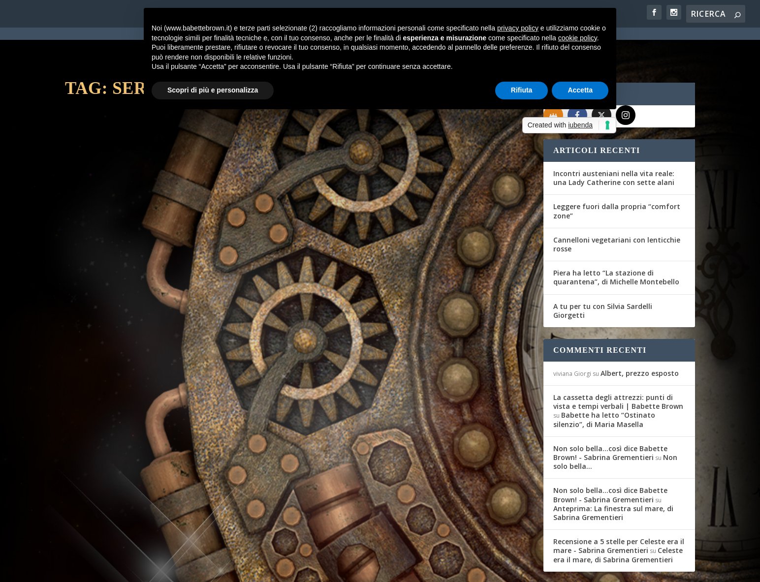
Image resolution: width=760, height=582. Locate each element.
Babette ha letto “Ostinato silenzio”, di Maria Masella (604, 384)
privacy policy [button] (517, 28)
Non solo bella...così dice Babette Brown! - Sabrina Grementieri (610, 417)
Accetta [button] (580, 90)
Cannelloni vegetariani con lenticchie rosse (616, 209)
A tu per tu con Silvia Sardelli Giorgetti (602, 275)
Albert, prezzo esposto (640, 337)
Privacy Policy (285, 569)
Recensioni (201, 275)
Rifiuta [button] (522, 90)
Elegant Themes (138, 568)
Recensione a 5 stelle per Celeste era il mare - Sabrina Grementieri (618, 510)
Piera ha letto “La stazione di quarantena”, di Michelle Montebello (616, 242)
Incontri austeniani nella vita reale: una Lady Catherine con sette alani (613, 142)
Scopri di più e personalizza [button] (212, 90)
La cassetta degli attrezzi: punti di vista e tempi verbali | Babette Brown (618, 366)
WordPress (237, 568)
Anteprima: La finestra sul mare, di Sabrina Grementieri (613, 477)
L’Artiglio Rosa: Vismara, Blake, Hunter (410, 249)
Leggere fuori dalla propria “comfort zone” (616, 175)
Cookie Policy (337, 569)
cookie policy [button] (577, 38)
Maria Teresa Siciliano (112, 275)
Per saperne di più (117, 330)
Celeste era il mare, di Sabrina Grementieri (618, 519)
